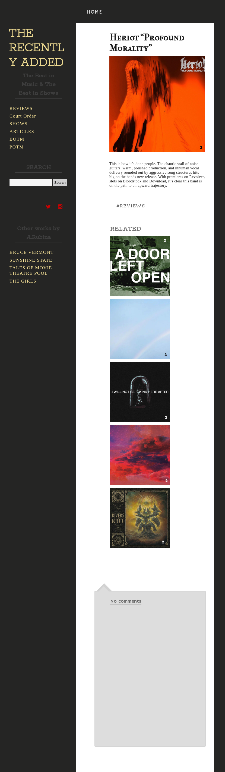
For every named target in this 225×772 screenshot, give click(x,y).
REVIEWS (21, 108)
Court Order (22, 116)
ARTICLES (21, 131)
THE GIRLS (22, 281)
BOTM (16, 139)
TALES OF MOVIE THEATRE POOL (30, 270)
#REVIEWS (130, 206)
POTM (16, 147)
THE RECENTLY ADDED (37, 48)
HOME (94, 12)
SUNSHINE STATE (30, 260)
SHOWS (18, 123)
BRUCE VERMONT (31, 252)
